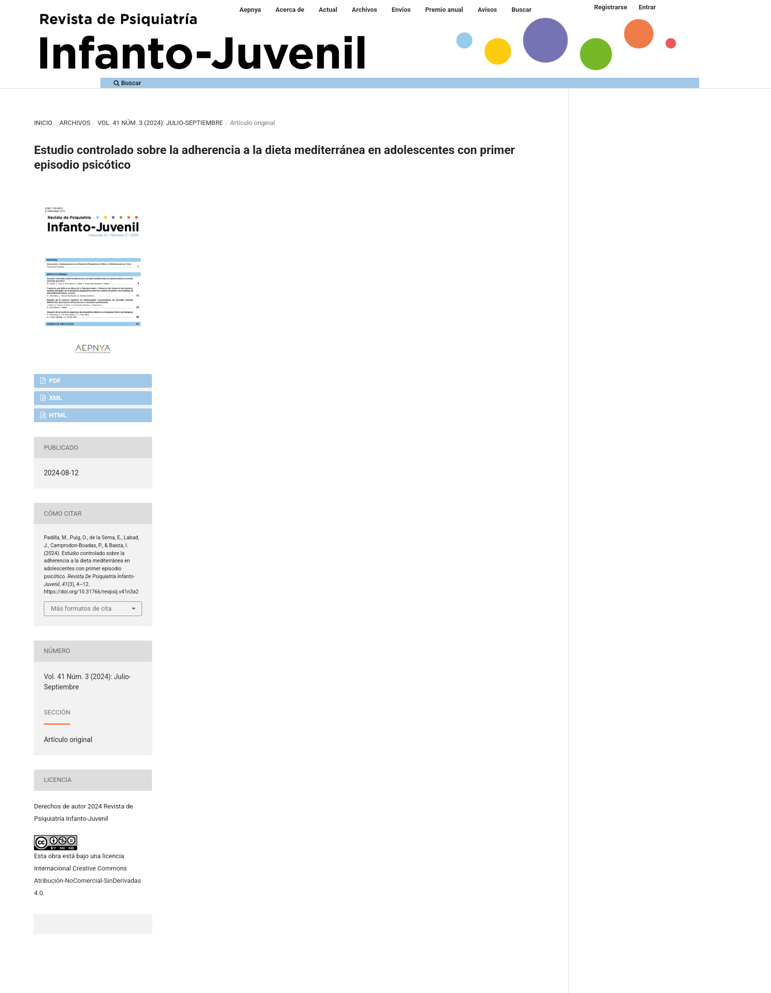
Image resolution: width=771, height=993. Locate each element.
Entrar (647, 7)
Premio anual (444, 9)
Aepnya (250, 9)
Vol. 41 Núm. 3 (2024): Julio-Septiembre (160, 122)
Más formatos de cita (81, 608)
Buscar (521, 9)
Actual (328, 9)
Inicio (43, 122)
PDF (53, 380)
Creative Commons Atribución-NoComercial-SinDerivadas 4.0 (87, 881)
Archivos (364, 9)
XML (54, 398)
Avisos (487, 9)
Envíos (401, 9)
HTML (56, 415)
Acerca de (289, 9)
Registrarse (610, 7)
